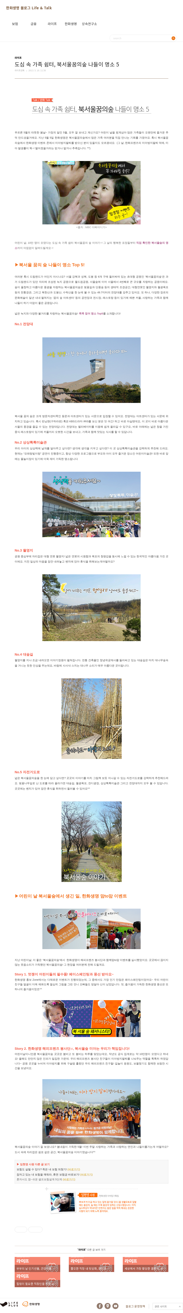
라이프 (52, 23)
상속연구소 (89, 23)
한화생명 (71, 23)
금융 (34, 23)
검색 (173, 38)
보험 (15, 23)
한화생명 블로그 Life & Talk (29, 7)
